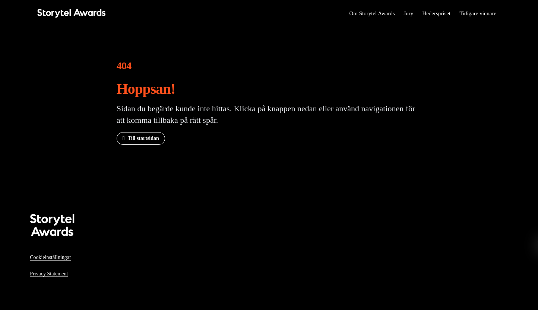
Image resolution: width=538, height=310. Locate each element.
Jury (408, 13)
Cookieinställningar (50, 257)
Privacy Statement (49, 274)
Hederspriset (436, 13)
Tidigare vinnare (477, 13)
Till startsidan (143, 138)
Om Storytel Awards (372, 13)
